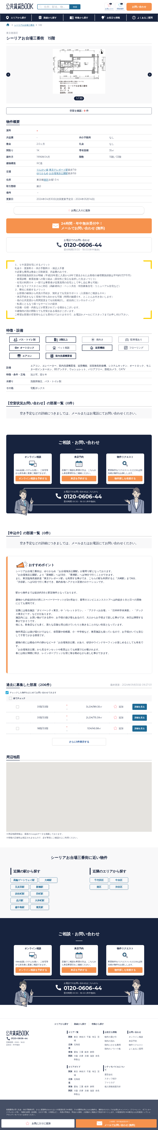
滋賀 (92, 1056)
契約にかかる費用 (113, 1045)
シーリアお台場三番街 (24, 25)
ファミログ (110, 1082)
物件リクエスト (136, 1045)
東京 (76, 1037)
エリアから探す (61, 1024)
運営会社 (109, 1074)
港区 (46, 179)
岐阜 (87, 1052)
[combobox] (55, 7)
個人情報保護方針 (113, 1086)
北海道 (77, 1044)
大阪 (76, 1056)
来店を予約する (79, 478)
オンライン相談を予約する (33, 478)
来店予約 (133, 1041)
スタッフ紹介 (111, 1078)
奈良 (97, 1056)
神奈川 (82, 1037)
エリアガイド (74, 1066)
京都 (87, 1056)
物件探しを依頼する (125, 478)
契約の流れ (110, 1041)
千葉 (89, 1037)
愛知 (76, 1052)
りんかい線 (42, 169)
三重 (81, 1052)
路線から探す (80, 1024)
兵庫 (81, 1056)
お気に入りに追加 (79, 210)
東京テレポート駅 (58, 169)
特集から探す (98, 1024)
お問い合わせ (139, 7)
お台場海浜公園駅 (58, 173)
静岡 (92, 1052)
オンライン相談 (136, 1037)
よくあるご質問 (136, 1048)
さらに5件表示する (79, 741)
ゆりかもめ (42, 173)
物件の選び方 (111, 1037)
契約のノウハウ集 (113, 1048)
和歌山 (77, 1059)
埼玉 (94, 1037)
